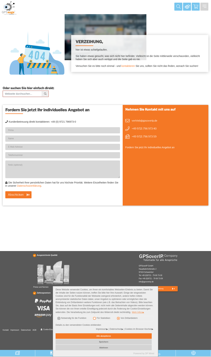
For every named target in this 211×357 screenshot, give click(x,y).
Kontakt (6, 330)
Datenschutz (26, 330)
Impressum (14, 330)
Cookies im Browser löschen (138, 329)
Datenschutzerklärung (29, 185)
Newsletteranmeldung (155, 289)
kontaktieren (128, 66)
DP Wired (149, 353)
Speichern (103, 342)
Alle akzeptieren (103, 336)
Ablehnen (103, 348)
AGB (34, 330)
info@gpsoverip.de (146, 282)
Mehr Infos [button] (137, 312)
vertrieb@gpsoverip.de (144, 120)
